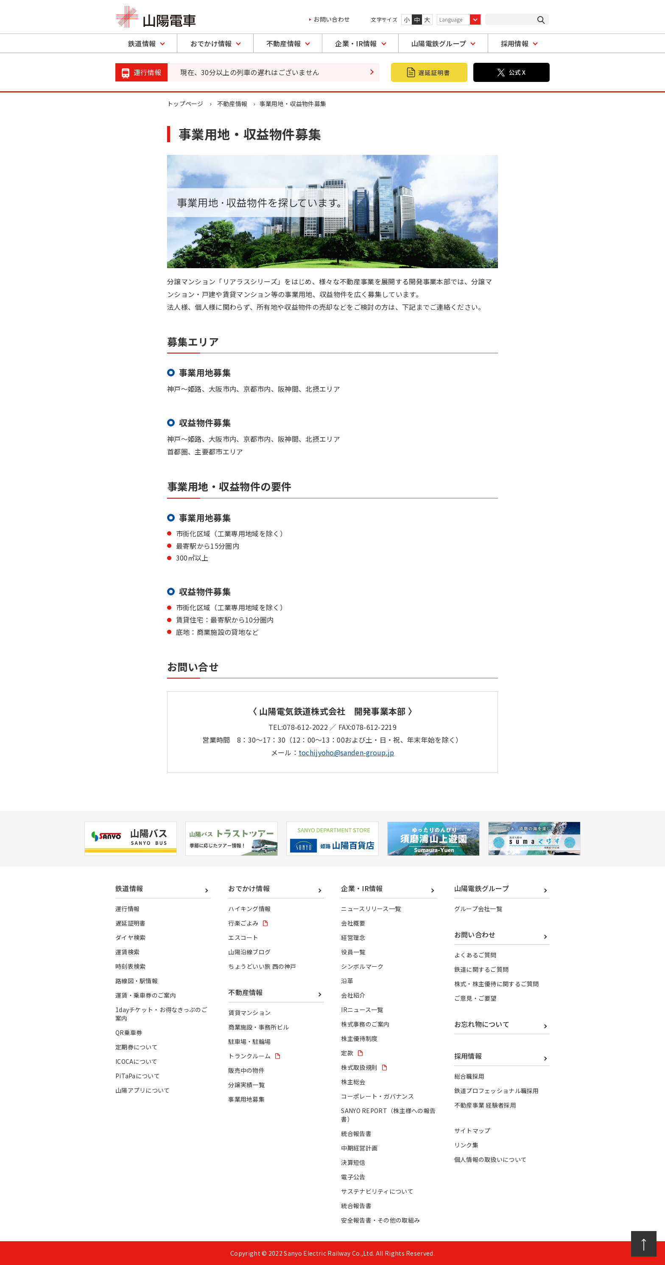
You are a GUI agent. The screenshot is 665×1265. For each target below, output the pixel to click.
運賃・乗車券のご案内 (145, 995)
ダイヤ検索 (130, 937)
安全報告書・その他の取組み (380, 1220)
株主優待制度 (359, 1038)
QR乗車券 (128, 1032)
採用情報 (514, 43)
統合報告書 (356, 1133)
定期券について (136, 1047)
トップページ (185, 103)
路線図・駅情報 (136, 980)
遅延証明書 (130, 923)
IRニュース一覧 (362, 1009)
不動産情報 (283, 43)
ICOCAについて (136, 1061)
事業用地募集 (246, 1099)
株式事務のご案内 (365, 1024)
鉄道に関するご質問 (481, 969)
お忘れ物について (482, 1024)
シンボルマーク (362, 966)
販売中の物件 (246, 1070)
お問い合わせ (331, 19)
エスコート (243, 937)
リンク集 (466, 1145)
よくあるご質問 (475, 955)
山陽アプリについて (142, 1090)
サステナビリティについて (377, 1191)
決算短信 (353, 1162)
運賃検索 (127, 952)
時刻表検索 (130, 966)
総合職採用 (469, 1076)
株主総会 (353, 1081)
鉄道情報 (142, 43)
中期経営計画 (359, 1148)
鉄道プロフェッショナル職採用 (496, 1090)
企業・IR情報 (356, 43)
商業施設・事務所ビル (258, 1027)
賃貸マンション (249, 1012)
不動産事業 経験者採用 (485, 1105)
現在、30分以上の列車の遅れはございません (250, 72)
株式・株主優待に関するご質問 (496, 983)
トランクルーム (249, 1056)
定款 (347, 1053)
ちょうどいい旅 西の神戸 (262, 966)
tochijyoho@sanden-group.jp (346, 752)
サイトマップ (472, 1130)
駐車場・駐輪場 (249, 1041)
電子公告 (353, 1176)
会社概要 (353, 923)
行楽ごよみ (243, 923)
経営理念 (353, 937)
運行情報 (127, 908)
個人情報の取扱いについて (490, 1159)
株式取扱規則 (359, 1067)
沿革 (347, 980)
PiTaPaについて (137, 1075)
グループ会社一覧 (478, 908)
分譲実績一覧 (246, 1084)
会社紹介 (353, 995)
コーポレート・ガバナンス (377, 1096)
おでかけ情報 (211, 43)
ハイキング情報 (249, 908)
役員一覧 (353, 952)
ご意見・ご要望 (475, 998)
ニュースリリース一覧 (371, 908)
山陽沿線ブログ (249, 952)
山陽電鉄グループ (439, 43)
